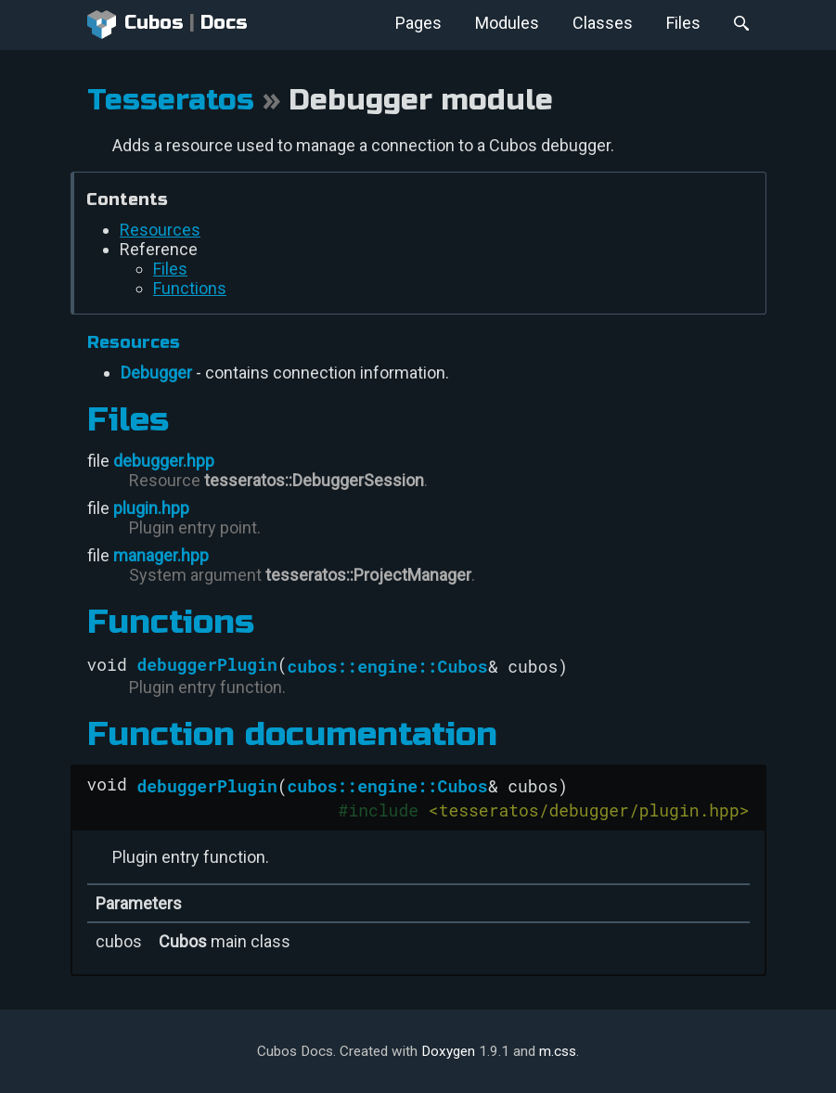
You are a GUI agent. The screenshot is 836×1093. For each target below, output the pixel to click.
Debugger (156, 372)
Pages (418, 22)
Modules (507, 22)
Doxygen (448, 1051)
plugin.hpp (151, 508)
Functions (189, 288)
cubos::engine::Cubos (388, 666)
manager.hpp (161, 555)
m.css (557, 1051)
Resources (160, 229)
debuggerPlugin (207, 664)
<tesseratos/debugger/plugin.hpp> (589, 810)
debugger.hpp (163, 460)
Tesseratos (170, 100)
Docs (224, 22)
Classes (602, 22)
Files (683, 22)
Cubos (136, 25)
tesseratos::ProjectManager (368, 575)
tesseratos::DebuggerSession (314, 480)
